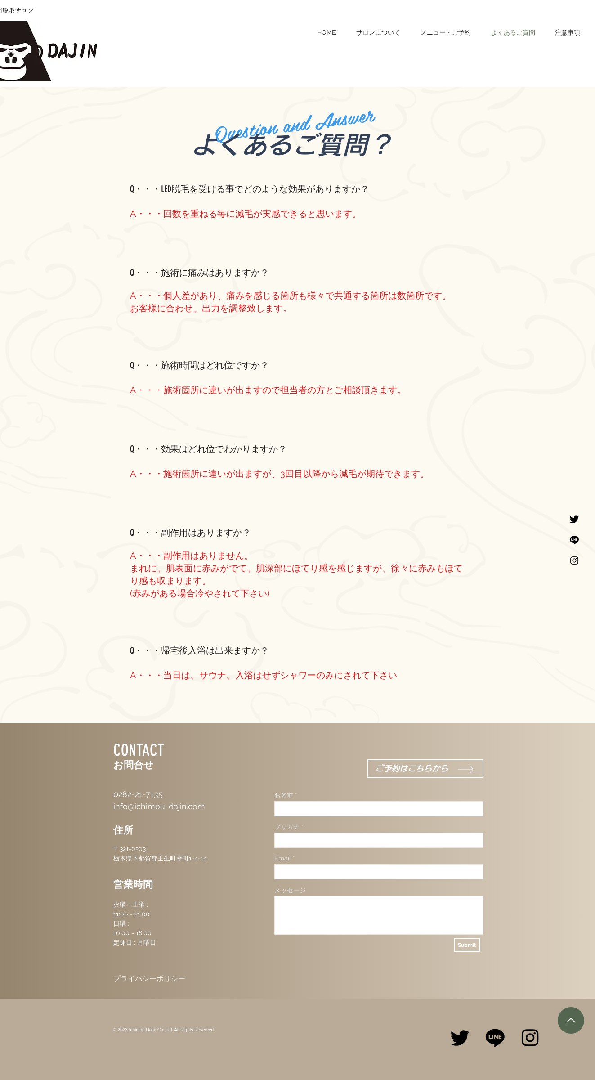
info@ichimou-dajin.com (159, 806)
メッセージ (290, 890)
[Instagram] (530, 1037)
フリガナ (287, 827)
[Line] (574, 539)
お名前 (283, 795)
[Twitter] (574, 519)
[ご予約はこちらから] (425, 768)
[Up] (571, 1020)
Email (282, 858)
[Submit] (467, 945)
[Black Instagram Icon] (574, 560)
